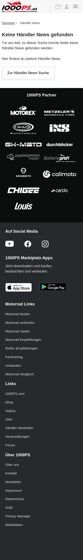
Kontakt (11, 473)
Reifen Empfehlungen (21, 348)
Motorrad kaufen (17, 314)
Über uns (12, 464)
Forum (10, 445)
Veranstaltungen (17, 436)
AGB (8, 507)
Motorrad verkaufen (20, 322)
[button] (66, 7)
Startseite (8, 23)
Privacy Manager (18, 516)
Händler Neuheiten (19, 428)
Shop (9, 402)
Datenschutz (14, 499)
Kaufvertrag (14, 357)
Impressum (13, 490)
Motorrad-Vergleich (19, 374)
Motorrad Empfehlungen (23, 339)
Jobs (8, 419)
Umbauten (13, 365)
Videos (10, 411)
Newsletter (13, 482)
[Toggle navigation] (75, 6)
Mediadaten (14, 525)
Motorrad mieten (17, 331)
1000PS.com (15, 393)
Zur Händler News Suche (28, 73)
